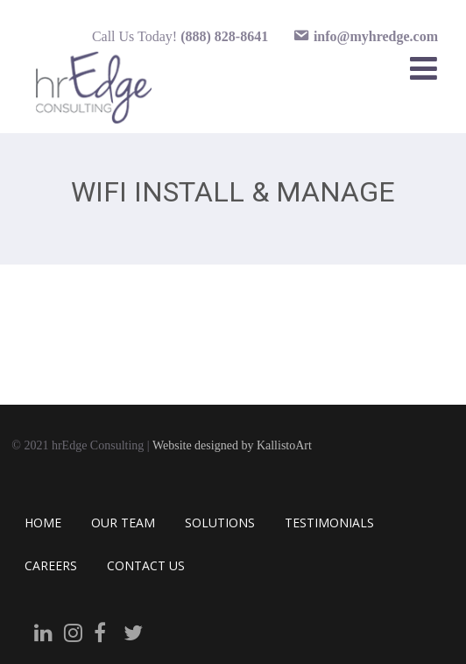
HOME (43, 522)
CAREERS (51, 565)
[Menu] (423, 67)
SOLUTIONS (220, 522)
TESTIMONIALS (329, 522)
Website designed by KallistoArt (232, 445)
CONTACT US (146, 565)
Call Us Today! (180, 36)
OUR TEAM (123, 522)
